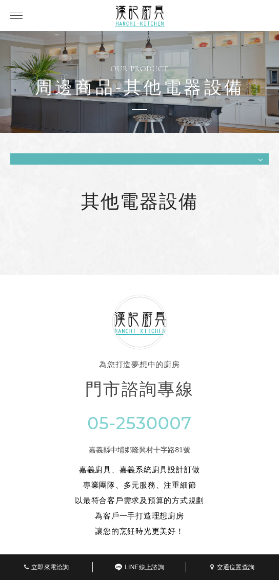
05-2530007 (139, 423)
